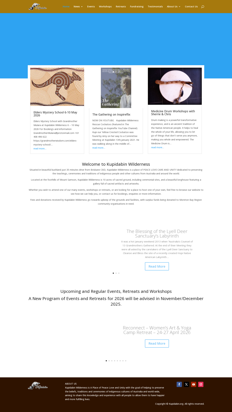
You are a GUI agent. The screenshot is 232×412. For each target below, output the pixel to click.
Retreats (121, 6)
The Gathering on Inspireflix (111, 114)
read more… (39, 148)
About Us (172, 6)
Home (66, 6)
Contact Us (191, 6)
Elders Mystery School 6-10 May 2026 (55, 113)
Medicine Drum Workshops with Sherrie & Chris (173, 112)
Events (91, 6)
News (77, 6)
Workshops (105, 6)
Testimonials (155, 6)
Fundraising (136, 6)
